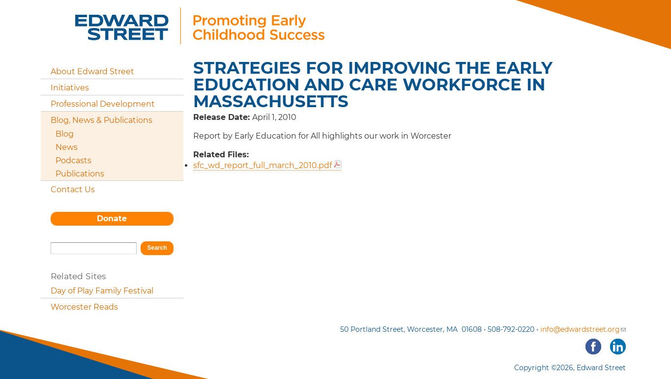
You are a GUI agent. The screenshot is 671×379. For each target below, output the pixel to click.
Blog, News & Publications (101, 120)
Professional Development (103, 104)
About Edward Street (92, 71)
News (67, 147)
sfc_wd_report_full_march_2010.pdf (262, 165)
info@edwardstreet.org (583, 329)
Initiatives (70, 87)
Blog (65, 134)
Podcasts (73, 160)
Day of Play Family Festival (102, 290)
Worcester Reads (84, 307)
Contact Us (73, 189)
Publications (80, 173)
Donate (112, 218)
